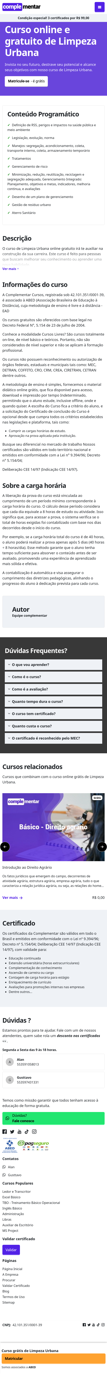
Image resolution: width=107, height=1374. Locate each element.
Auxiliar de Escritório (17, 1225)
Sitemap (8, 1302)
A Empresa (10, 1274)
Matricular (14, 1358)
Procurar (8, 1280)
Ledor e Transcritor (16, 1191)
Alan (8, 1167)
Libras (6, 1219)
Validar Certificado (16, 1285)
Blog (5, 1291)
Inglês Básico (12, 1208)
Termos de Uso (13, 1297)
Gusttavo (12, 1175)
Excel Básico (11, 1197)
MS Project (10, 1230)
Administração (13, 1214)
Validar (11, 1249)
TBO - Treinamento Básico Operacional (31, 1203)
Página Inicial (12, 1269)
